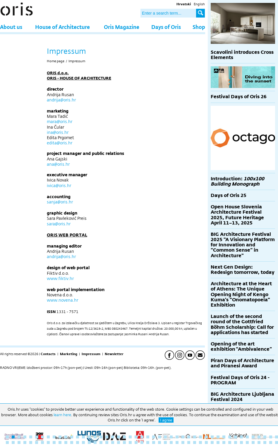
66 (112, 442)
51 (24, 442)
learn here (62, 414)
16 (95, 436)
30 (177, 436)
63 (95, 442)
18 (106, 436)
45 (264, 436)
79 (188, 442)
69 (130, 442)
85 (223, 442)
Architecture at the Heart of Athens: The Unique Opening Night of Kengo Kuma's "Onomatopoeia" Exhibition (241, 294)
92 (264, 442)
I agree (166, 420)
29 (171, 436)
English (199, 4)
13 (77, 436)
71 (141, 442)
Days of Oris (166, 27)
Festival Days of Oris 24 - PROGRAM (240, 380)
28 (165, 436)
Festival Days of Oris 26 (239, 97)
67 (118, 442)
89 (247, 442)
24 (141, 436)
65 (106, 442)
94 (276, 442)
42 (247, 436)
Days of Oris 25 (228, 195)
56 (54, 442)
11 (65, 436)
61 (83, 442)
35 (206, 436)
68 (124, 442)
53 (36, 442)
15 (89, 436)
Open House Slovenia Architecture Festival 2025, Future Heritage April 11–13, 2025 (237, 215)
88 (241, 442)
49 (13, 442)
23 (136, 436)
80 (194, 442)
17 (100, 436)
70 (136, 442)
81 (200, 442)
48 (7, 442)
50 (19, 442)
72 (147, 442)
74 (159, 442)
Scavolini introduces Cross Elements (242, 54)
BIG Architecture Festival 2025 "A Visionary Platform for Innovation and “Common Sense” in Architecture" (243, 245)
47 (276, 436)
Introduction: (237, 181)
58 (65, 442)
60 (77, 442)
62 (89, 442)
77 (177, 442)
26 (153, 436)
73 (153, 442)
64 (100, 442)
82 (206, 442)
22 (130, 436)
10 (60, 436)
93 (270, 442)
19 (112, 436)
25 (147, 436)
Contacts (48, 354)
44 (259, 436)
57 (60, 442)
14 (83, 436)
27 (159, 436)
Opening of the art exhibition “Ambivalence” (241, 346)
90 (253, 442)
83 (212, 442)
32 (188, 436)
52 (30, 442)
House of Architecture (62, 27)
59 (71, 442)
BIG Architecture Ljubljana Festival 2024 (242, 396)
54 (42, 442)
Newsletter (114, 354)
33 (194, 436)
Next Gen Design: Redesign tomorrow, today (242, 269)
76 (171, 442)
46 (270, 436)
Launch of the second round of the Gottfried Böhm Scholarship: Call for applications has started (242, 324)
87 (235, 442)
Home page (55, 61)
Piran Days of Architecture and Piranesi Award (242, 363)
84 (218, 442)
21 (124, 436)
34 (200, 436)
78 (182, 442)
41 (241, 436)
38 (223, 436)
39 (229, 436)
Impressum (76, 61)
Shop (199, 27)
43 (253, 436)
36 (212, 436)
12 (71, 436)
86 (229, 442)
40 (235, 436)
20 (118, 436)
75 (165, 442)
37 (218, 436)
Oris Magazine (121, 27)
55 (48, 442)
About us (11, 27)
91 (259, 442)
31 (182, 436)
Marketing (68, 354)
